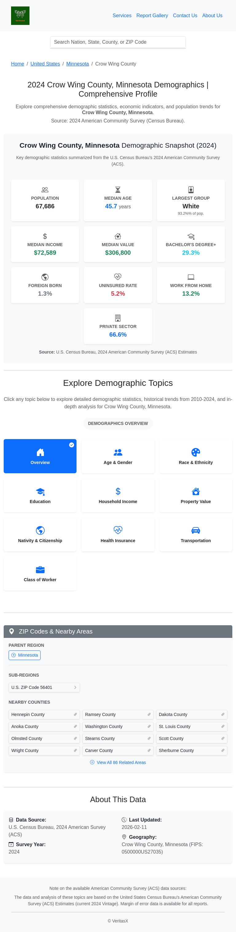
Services (122, 15)
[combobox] (118, 42)
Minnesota (24, 655)
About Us (212, 15)
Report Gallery (152, 15)
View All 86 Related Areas (118, 762)
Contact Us (185, 15)
